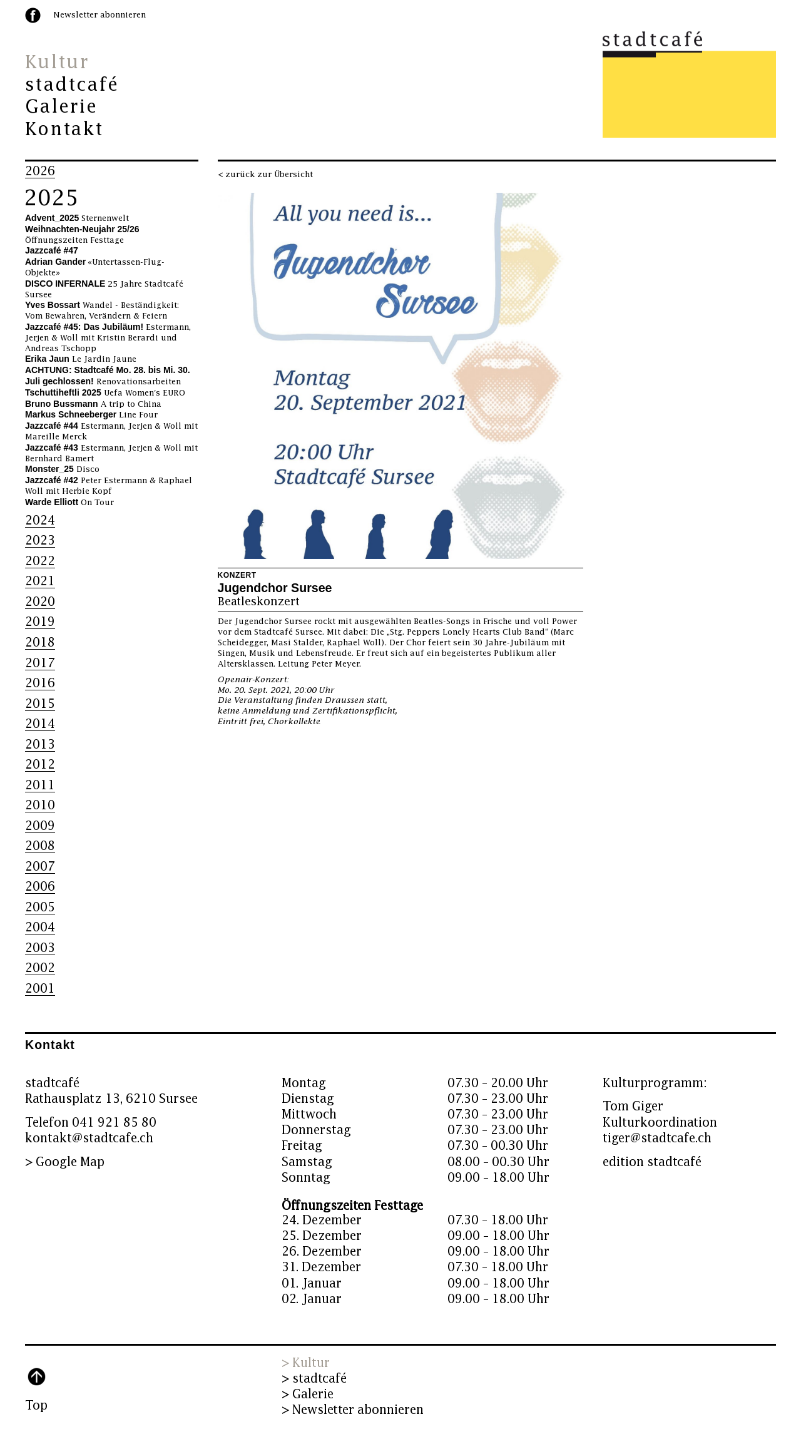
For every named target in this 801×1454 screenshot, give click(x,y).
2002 (40, 968)
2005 (40, 907)
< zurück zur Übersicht (265, 174)
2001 (40, 988)
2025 (51, 198)
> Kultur (306, 1363)
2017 (40, 663)
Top (36, 1405)
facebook (33, 15)
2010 (40, 805)
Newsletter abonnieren (99, 15)
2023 (40, 540)
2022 (40, 561)
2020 (40, 601)
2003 (40, 948)
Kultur (57, 62)
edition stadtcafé (652, 1162)
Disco (62, 469)
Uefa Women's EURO (105, 393)
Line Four (91, 415)
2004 (40, 927)
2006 (40, 886)
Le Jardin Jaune (80, 359)
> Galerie (308, 1394)
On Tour (69, 502)
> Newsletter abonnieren (353, 1409)
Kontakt (64, 129)
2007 (40, 866)
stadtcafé (72, 85)
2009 (40, 825)
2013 (40, 744)
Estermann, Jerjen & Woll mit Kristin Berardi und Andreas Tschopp (108, 338)
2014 (40, 723)
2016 (40, 683)
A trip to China (93, 404)
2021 (40, 581)
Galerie (61, 107)
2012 (40, 764)
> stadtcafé (314, 1378)
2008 (40, 845)
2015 (40, 703)
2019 (40, 621)
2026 (40, 171)
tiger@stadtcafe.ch (657, 1138)
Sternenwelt (77, 218)
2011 (40, 785)
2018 (40, 642)
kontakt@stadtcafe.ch (89, 1138)
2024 (40, 520)
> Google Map (65, 1162)
